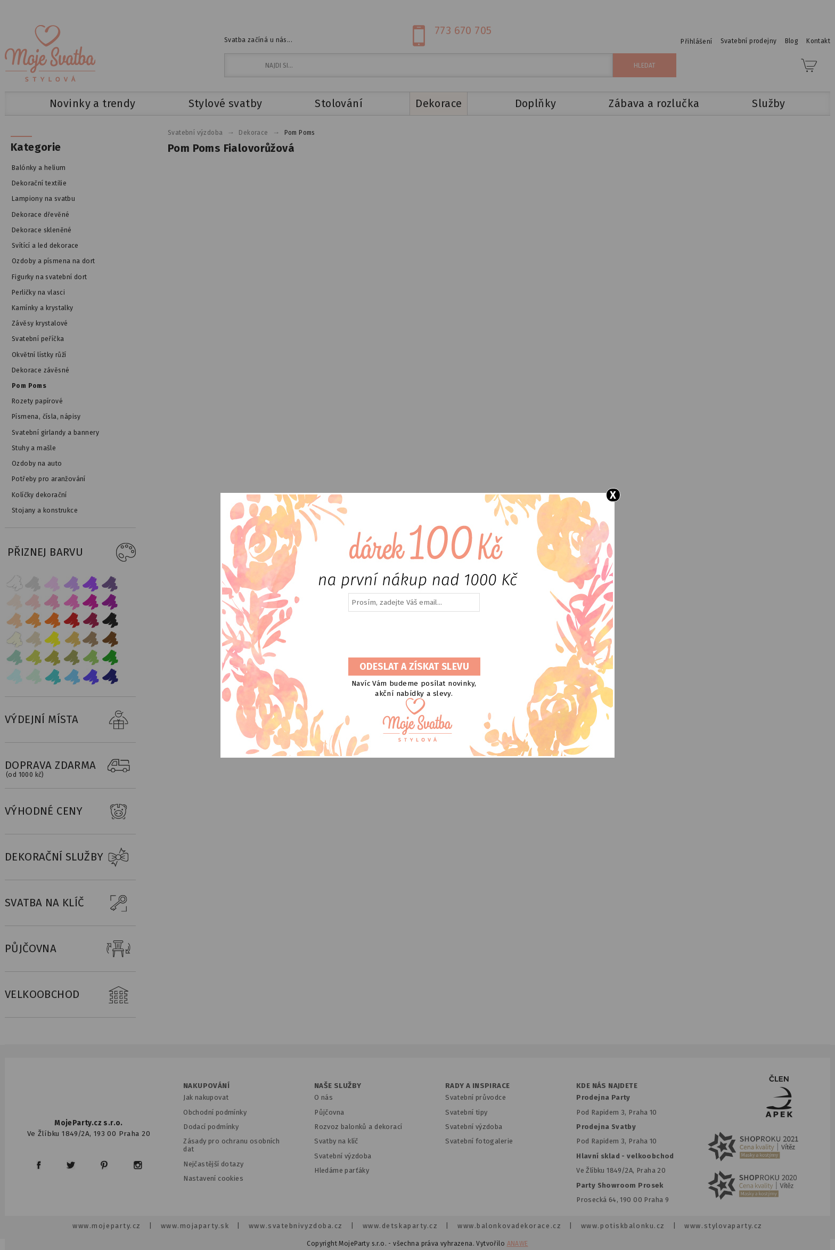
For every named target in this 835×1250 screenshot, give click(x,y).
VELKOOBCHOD (70, 995)
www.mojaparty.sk (195, 1226)
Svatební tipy (466, 1112)
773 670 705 (463, 30)
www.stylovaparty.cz (723, 1226)
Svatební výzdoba (343, 1156)
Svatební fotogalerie (479, 1141)
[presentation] (413, 635)
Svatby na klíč (336, 1141)
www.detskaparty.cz (400, 1226)
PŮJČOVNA (70, 949)
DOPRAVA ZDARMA (70, 766)
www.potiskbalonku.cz (623, 1226)
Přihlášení (696, 41)
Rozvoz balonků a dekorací (358, 1127)
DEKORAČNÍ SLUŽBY (70, 857)
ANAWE (517, 1243)
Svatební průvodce (475, 1097)
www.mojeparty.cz (106, 1226)
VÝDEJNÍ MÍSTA (70, 720)
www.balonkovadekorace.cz (509, 1226)
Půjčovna (329, 1112)
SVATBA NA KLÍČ (70, 903)
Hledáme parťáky (341, 1170)
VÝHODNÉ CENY (70, 811)
